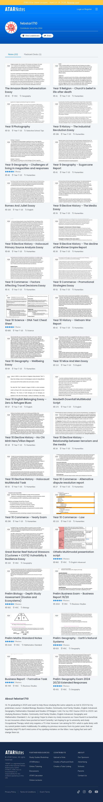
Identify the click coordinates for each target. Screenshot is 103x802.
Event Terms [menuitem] (45, 792)
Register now (73, 2)
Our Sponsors (83, 757)
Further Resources (39, 752)
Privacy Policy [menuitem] (10, 792)
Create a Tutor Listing (62, 766)
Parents (81, 771)
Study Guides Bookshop (39, 757)
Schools (81, 766)
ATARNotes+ (34, 762)
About (81, 752)
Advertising (82, 762)
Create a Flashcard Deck (63, 762)
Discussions (34, 771)
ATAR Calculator (36, 775)
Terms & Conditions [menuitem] (28, 792)
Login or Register (84, 9)
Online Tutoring (35, 766)
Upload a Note (59, 757)
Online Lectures (35, 780)
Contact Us (82, 775)
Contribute (60, 752)
